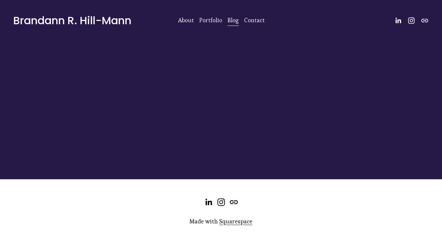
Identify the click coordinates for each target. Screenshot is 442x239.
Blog (233, 20)
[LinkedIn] (398, 21)
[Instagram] (411, 21)
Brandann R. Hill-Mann (72, 20)
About (186, 20)
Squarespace (235, 221)
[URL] (425, 21)
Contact (254, 20)
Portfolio (210, 20)
